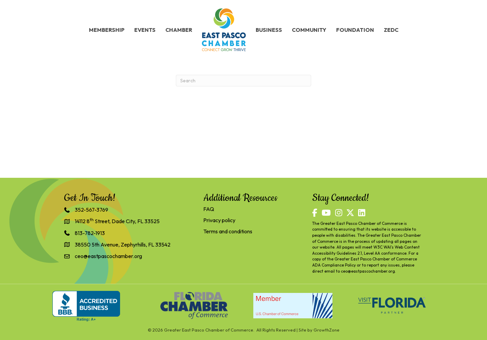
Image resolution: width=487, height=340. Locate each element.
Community (309, 29)
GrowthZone (327, 330)
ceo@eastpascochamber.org (368, 271)
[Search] (243, 80)
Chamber (178, 29)
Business (269, 29)
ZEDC (391, 29)
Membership (106, 29)
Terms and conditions (227, 231)
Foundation (355, 29)
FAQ (208, 209)
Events (145, 29)
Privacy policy (219, 220)
